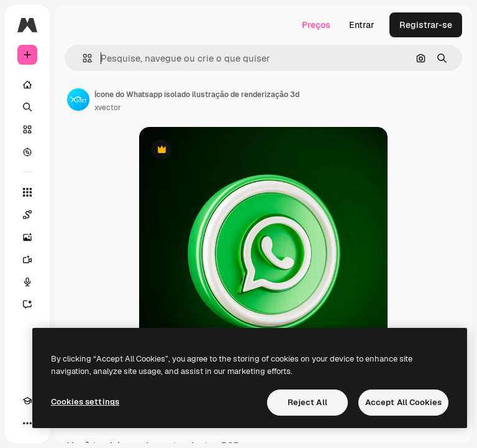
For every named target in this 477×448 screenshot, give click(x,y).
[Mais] (27, 423)
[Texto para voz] (33, 282)
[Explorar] (27, 152)
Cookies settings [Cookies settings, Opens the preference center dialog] (85, 401)
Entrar (362, 24)
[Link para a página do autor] (78, 99)
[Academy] (27, 401)
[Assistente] (33, 304)
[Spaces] (33, 215)
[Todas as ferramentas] (27, 192)
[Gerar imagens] (33, 237)
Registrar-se (425, 24)
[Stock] (27, 129)
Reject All (307, 402)
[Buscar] (27, 107)
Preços (316, 24)
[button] (82, 58)
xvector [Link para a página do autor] (107, 108)
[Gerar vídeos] (33, 259)
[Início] (27, 85)
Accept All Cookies (403, 402)
